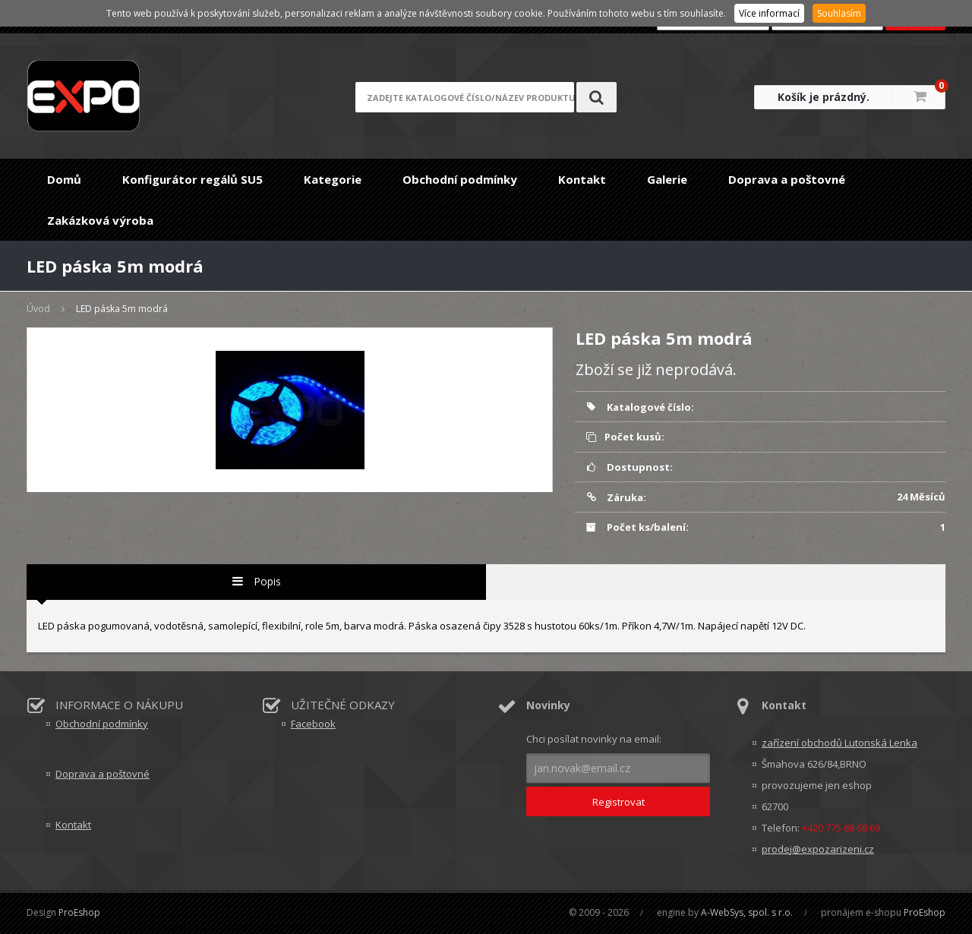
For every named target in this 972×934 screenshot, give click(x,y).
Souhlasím (839, 13)
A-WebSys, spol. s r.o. (747, 912)
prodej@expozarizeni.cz (818, 849)
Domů (64, 179)
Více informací (769, 13)
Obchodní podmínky (459, 179)
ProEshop (79, 912)
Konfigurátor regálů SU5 (192, 179)
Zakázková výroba (100, 220)
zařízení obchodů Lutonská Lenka (839, 742)
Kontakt (582, 179)
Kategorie (332, 179)
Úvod (38, 308)
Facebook (313, 723)
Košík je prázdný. (823, 97)
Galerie (667, 179)
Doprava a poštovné (786, 179)
